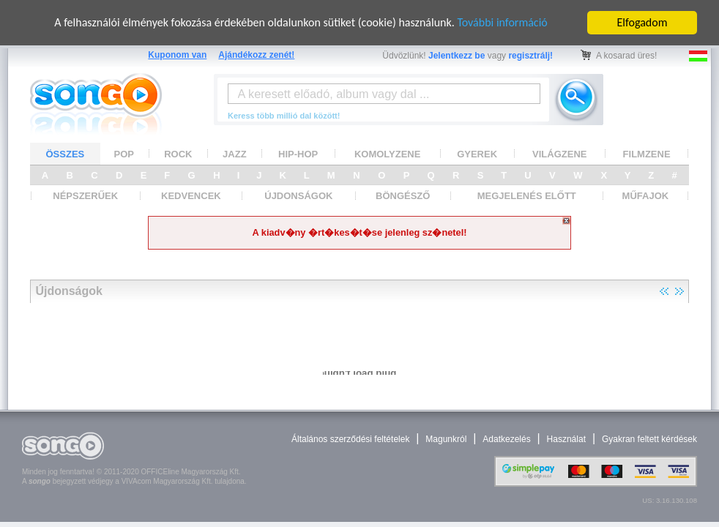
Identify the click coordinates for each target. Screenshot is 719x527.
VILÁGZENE (559, 153)
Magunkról (445, 439)
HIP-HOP (298, 153)
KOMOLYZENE (387, 153)
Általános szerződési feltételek (350, 439)
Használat (566, 439)
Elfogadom (642, 22)
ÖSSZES (65, 153)
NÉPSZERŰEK (85, 195)
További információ (502, 22)
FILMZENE (647, 153)
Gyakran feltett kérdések (649, 439)
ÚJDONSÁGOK (298, 195)
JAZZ (235, 153)
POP (124, 153)
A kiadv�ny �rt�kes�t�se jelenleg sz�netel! (359, 232)
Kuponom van (177, 55)
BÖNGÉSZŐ (403, 195)
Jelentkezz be (456, 56)
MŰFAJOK (645, 195)
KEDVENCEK (191, 195)
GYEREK (477, 153)
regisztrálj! (530, 56)
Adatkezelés (506, 439)
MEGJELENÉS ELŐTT (526, 195)
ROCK (178, 153)
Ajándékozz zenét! (256, 55)
